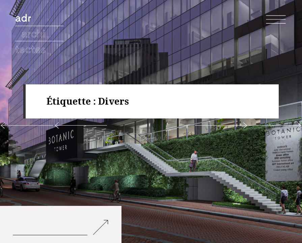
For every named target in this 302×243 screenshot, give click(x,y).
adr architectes (40, 24)
